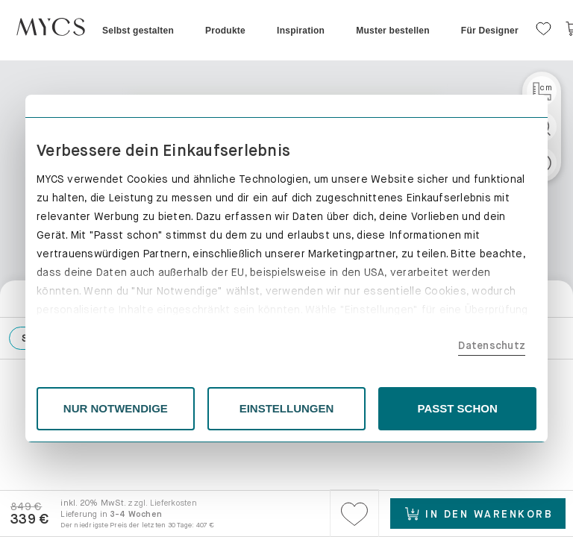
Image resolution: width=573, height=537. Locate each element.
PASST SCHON (458, 408)
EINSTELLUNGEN (286, 408)
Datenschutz (491, 345)
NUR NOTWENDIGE (115, 408)
